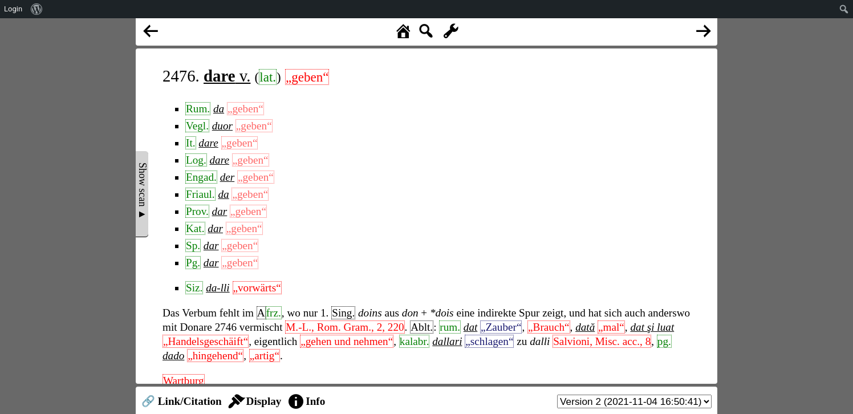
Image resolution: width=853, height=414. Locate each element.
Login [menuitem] (13, 9)
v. (227, 76)
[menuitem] (37, 9)
